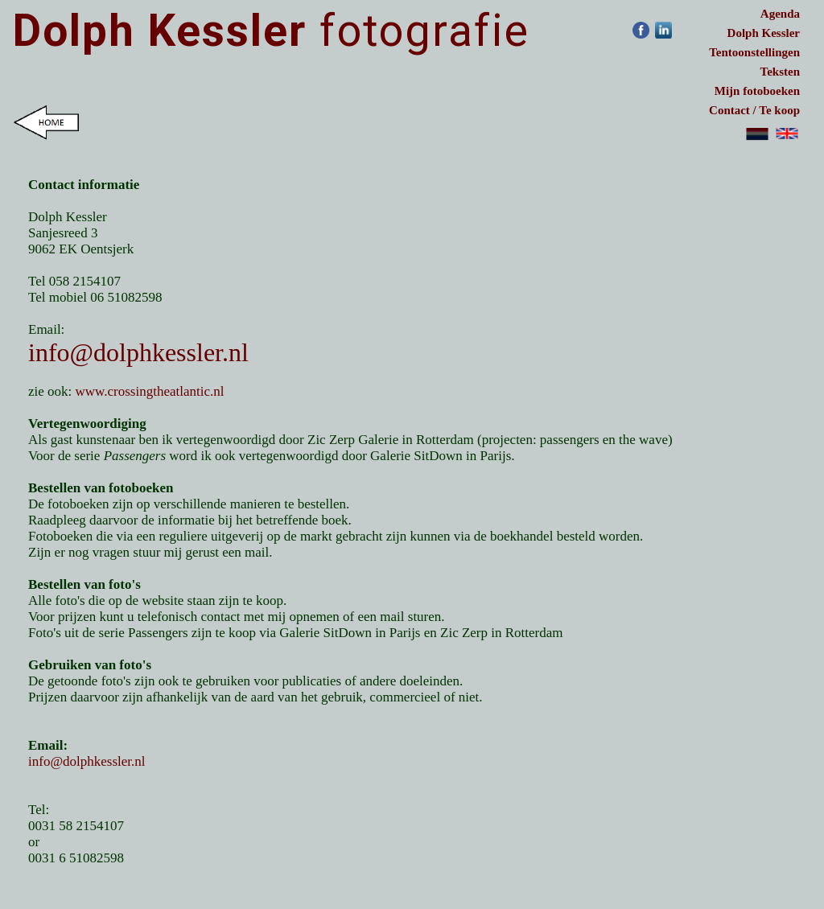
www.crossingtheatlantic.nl (150, 391)
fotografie (271, 30)
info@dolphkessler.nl (138, 352)
